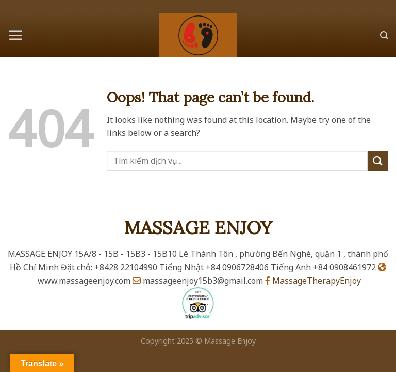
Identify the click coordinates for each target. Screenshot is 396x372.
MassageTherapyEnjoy (313, 280)
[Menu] (15, 35)
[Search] (384, 35)
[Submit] (378, 161)
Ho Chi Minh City (32, 6)
